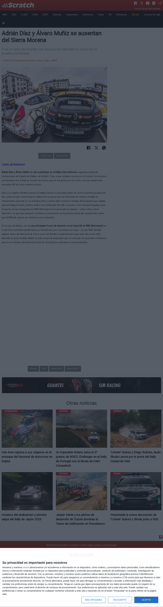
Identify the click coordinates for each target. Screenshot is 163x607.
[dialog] (81, 577)
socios (26, 567)
